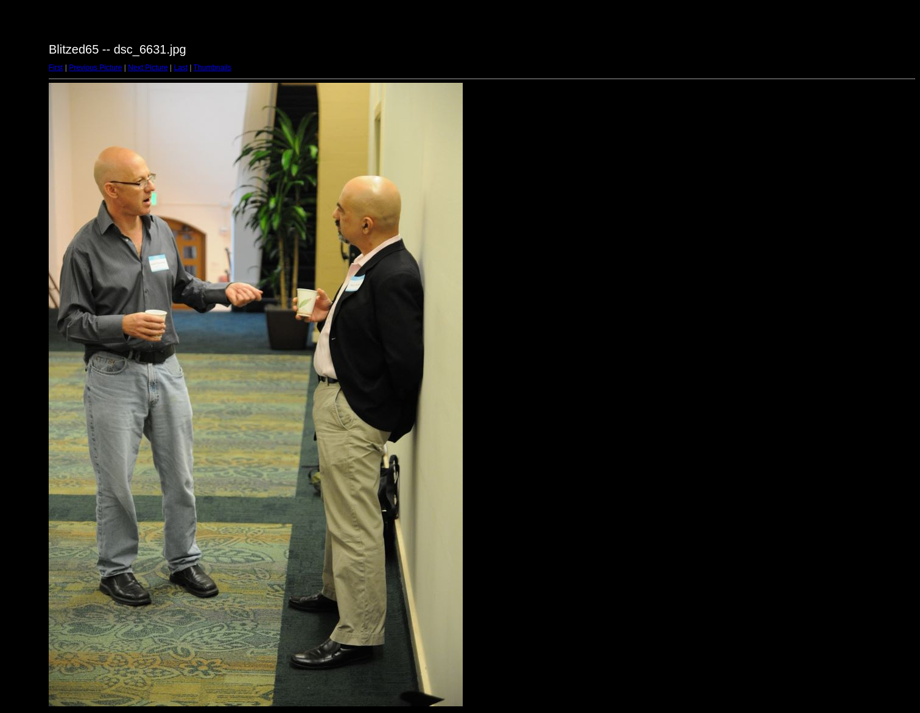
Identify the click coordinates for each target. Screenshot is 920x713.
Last (181, 67)
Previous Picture (95, 67)
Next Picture (147, 67)
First (56, 67)
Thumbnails (212, 67)
